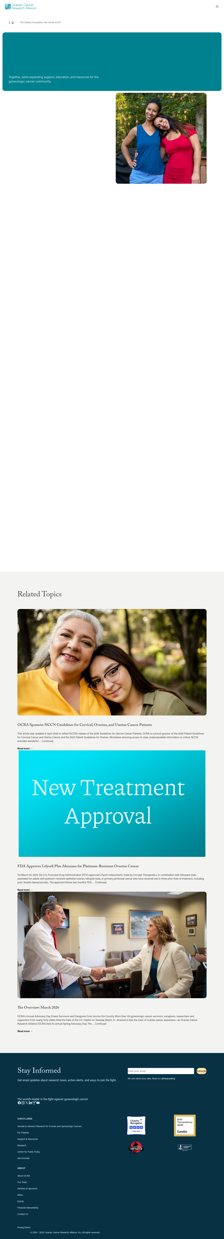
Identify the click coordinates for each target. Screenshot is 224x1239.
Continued (47, 741)
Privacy (20, 1227)
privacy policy (168, 1078)
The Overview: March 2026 (38, 1008)
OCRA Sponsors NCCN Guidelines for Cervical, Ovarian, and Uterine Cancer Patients (84, 725)
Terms (27, 1227)
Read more (25, 748)
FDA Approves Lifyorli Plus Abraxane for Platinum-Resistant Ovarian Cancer (78, 867)
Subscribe (202, 1070)
